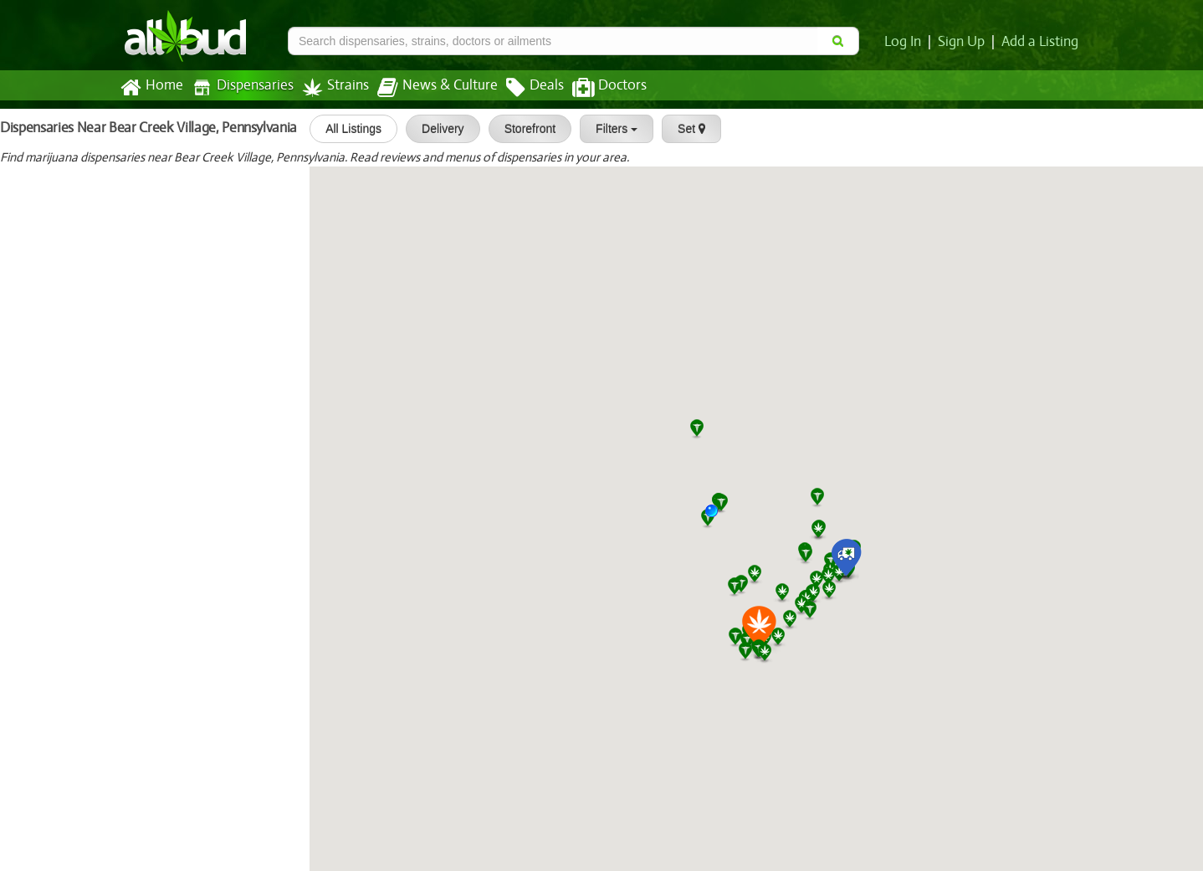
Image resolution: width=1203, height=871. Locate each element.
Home (151, 88)
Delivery (433, 129)
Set (682, 129)
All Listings (344, 129)
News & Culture (428, 88)
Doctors (595, 88)
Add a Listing (1040, 41)
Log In (906, 41)
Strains (329, 87)
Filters (607, 129)
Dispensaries (239, 87)
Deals (522, 88)
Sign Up (964, 41)
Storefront (520, 129)
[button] (717, 517)
